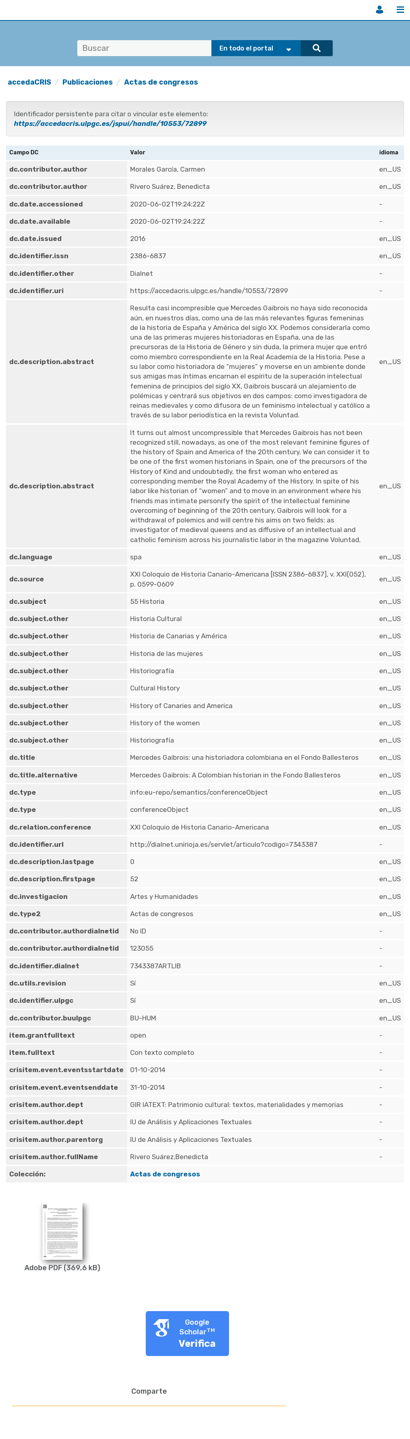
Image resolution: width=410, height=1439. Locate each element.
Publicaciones (87, 82)
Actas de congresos (161, 82)
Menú (400, 9)
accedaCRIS (29, 82)
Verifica (197, 1343)
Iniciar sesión (379, 9)
